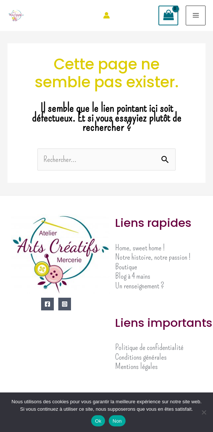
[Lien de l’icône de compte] (106, 15)
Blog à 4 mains (132, 276)
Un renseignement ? (139, 286)
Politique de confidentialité (149, 347)
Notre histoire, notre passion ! (153, 257)
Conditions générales (141, 357)
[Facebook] (47, 304)
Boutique (126, 267)
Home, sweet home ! (140, 248)
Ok (98, 421)
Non (117, 421)
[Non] (203, 412)
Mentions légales (136, 366)
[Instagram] (64, 304)
